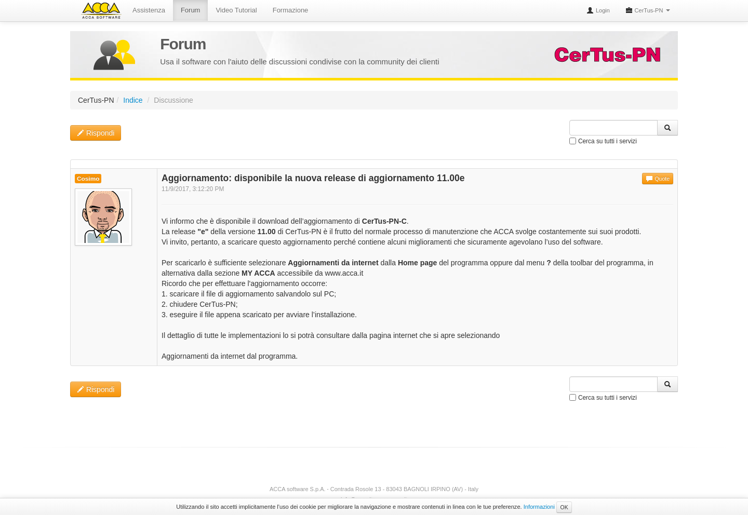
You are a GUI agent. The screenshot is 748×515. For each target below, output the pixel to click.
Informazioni (539, 507)
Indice (132, 100)
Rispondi (95, 133)
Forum (191, 10)
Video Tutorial (236, 10)
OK (564, 507)
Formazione (291, 10)
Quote (658, 178)
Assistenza (148, 10)
